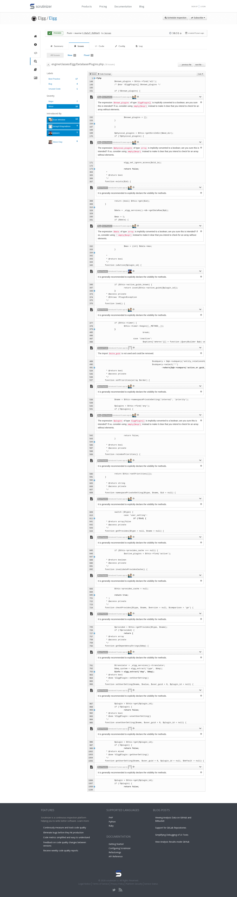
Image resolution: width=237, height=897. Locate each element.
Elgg (53, 18)
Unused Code (63, 89)
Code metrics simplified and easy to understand (66, 837)
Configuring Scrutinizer (120, 848)
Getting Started (116, 844)
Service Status (151, 883)
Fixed (88, 55)
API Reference (116, 856)
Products (87, 6)
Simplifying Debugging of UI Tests (171, 834)
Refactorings (115, 852)
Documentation (123, 6)
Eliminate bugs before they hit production (63, 832)
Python (112, 821)
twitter (114, 890)
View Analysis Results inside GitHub (172, 841)
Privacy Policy (117, 883)
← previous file (186, 65)
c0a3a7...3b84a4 (91, 33)
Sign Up (194, 6)
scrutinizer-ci (112, 880)
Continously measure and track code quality (64, 827)
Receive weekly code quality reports (60, 850)
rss (120, 890)
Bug (63, 84)
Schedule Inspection (175, 17)
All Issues (55, 55)
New (72, 55)
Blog (141, 6)
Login (203, 6)
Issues (93, 74)
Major (63, 101)
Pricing (103, 6)
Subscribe (198, 17)
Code (200, 74)
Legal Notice (84, 883)
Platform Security (134, 883)
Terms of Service (100, 883)
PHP (111, 817)
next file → (199, 65)
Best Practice (63, 79)
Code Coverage (104, 74)
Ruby (111, 825)
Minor (63, 106)
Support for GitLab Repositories (170, 827)
